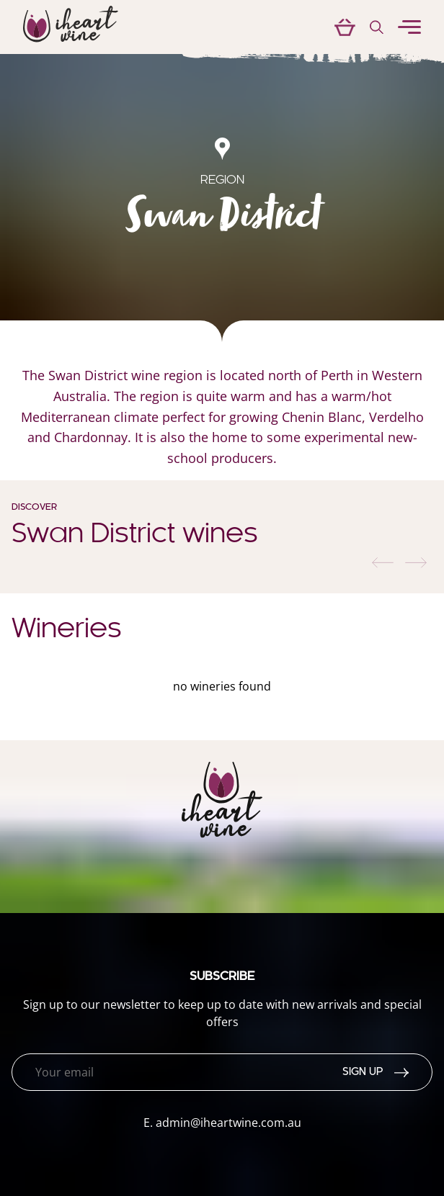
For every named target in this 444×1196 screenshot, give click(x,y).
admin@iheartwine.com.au (228, 1122)
